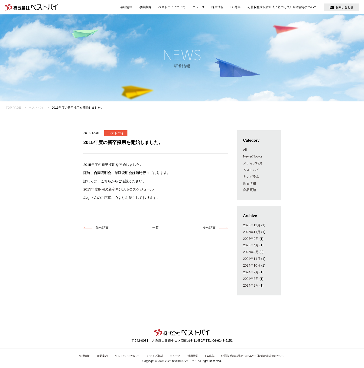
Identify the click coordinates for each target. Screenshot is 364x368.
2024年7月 (251, 272)
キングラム (251, 176)
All (245, 150)
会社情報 (126, 7)
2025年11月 (251, 232)
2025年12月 (251, 225)
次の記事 (209, 228)
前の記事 (102, 228)
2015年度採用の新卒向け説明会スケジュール (118, 189)
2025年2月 (251, 252)
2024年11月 (251, 259)
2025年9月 (251, 239)
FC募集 (235, 7)
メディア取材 (154, 356)
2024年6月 (251, 279)
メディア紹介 (253, 163)
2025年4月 (251, 245)
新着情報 (249, 183)
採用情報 (217, 7)
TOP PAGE (13, 107)
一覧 (155, 228)
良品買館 (249, 190)
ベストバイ (36, 107)
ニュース (198, 7)
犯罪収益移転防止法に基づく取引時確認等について (282, 7)
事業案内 (145, 7)
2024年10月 (251, 265)
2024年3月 (251, 285)
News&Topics (253, 156)
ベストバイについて (171, 7)
